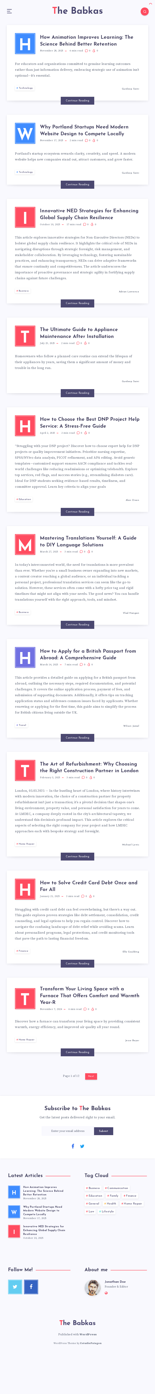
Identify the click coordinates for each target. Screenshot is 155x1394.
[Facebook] (73, 1185)
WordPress (88, 1375)
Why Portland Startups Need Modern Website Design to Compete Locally (84, 138)
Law (91, 1251)
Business (24, 306)
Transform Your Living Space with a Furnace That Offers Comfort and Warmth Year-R (90, 1035)
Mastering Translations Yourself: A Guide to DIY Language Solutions (92, 567)
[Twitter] (82, 1185)
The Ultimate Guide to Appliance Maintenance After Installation (89, 350)
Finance (23, 991)
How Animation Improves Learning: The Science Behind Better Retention (85, 44)
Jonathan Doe (116, 1322)
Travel (22, 757)
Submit (103, 1171)
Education (25, 523)
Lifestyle (108, 1251)
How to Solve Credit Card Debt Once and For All (86, 924)
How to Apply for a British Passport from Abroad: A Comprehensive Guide (80, 683)
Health (111, 1243)
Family (114, 1235)
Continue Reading (77, 106)
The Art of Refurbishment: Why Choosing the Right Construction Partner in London (89, 801)
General (94, 1243)
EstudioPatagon (91, 1383)
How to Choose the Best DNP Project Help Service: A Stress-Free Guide (92, 444)
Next (91, 1116)
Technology (26, 94)
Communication (117, 1227)
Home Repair (27, 880)
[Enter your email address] (68, 1170)
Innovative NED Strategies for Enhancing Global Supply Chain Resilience (88, 227)
